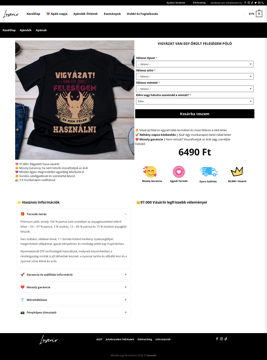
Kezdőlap (33, 14)
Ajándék (26, 30)
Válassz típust (146, 58)
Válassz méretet (148, 83)
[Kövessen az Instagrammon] (249, 3)
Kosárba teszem (195, 113)
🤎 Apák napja (56, 14)
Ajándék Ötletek (85, 14)
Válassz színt (146, 70)
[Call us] (263, 3)
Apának (41, 30)
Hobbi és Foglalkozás (142, 14)
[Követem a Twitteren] (256, 3)
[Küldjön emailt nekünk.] (259, 3)
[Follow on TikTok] (252, 3)
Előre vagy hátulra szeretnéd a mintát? (163, 95)
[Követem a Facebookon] (245, 3)
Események (112, 14)
